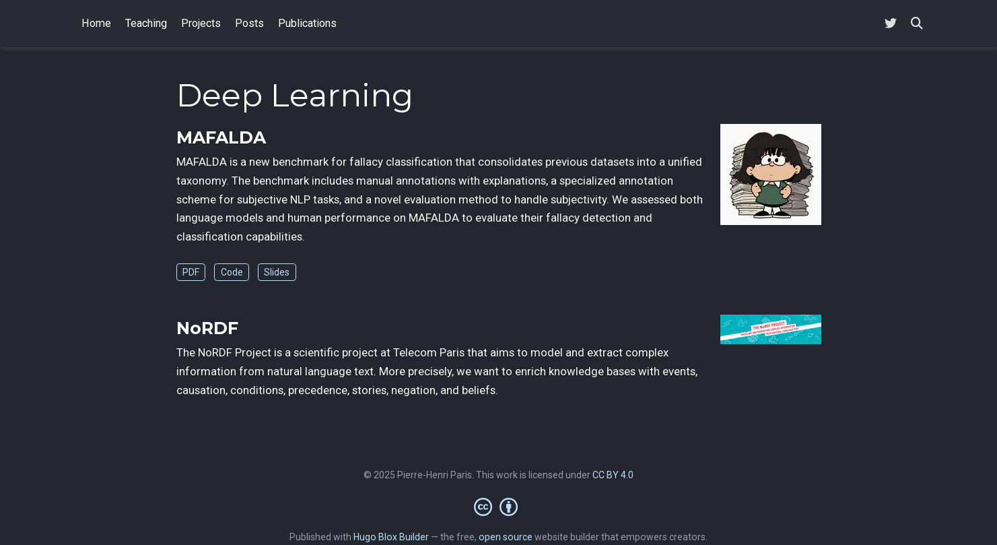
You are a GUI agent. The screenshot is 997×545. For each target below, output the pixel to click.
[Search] (917, 24)
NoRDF (207, 328)
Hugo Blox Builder (391, 537)
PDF (190, 272)
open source (505, 537)
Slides (276, 272)
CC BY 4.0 (612, 475)
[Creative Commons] (498, 506)
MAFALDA (221, 137)
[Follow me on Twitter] (891, 24)
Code (232, 272)
